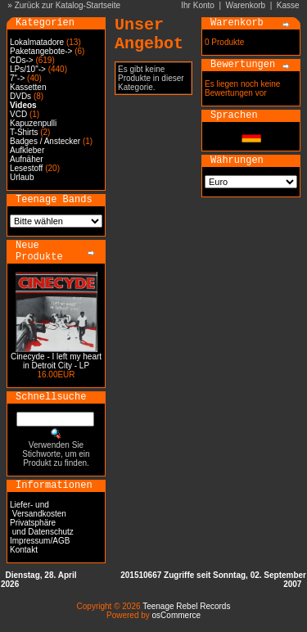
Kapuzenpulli (33, 123)
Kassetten (28, 87)
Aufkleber (27, 150)
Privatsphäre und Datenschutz (42, 527)
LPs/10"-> (28, 69)
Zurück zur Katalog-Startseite (68, 5)
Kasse (288, 5)
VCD (18, 114)
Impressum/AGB (40, 540)
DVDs (20, 96)
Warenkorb (246, 5)
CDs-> (22, 60)
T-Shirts (24, 132)
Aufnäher (26, 159)
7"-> (17, 78)
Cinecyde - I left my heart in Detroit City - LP (56, 361)
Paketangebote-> (41, 51)
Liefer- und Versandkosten (38, 509)
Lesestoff (26, 168)
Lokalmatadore (37, 42)
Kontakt (24, 549)
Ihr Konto (197, 5)
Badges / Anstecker (45, 141)
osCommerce (176, 615)
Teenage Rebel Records (186, 606)
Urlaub (22, 177)
